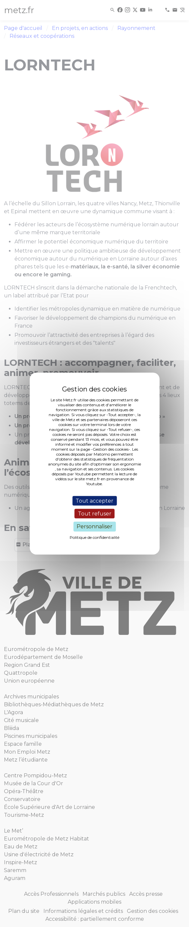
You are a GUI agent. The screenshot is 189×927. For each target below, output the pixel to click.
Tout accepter (94, 501)
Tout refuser (94, 514)
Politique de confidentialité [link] (94, 537)
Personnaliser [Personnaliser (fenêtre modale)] (94, 526)
